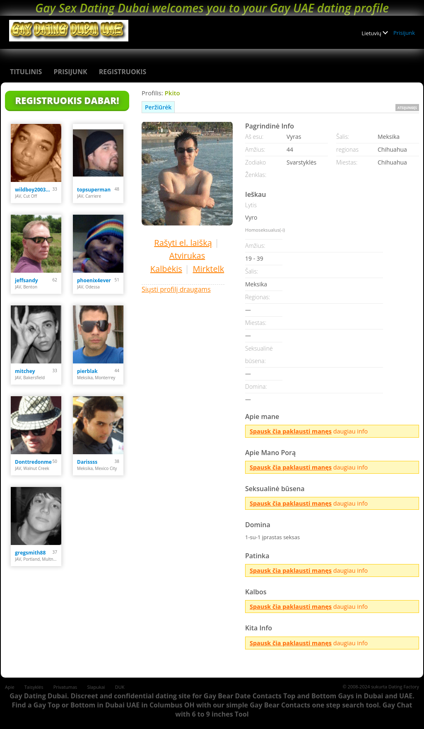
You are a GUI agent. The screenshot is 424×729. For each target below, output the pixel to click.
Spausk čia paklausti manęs (291, 431)
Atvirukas (187, 255)
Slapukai (96, 687)
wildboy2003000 (34, 189)
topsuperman (94, 189)
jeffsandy (26, 280)
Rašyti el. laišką (183, 242)
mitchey (25, 371)
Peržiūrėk (158, 107)
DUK (120, 687)
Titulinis (26, 71)
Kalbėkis (166, 268)
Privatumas (65, 687)
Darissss (87, 461)
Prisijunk (404, 32)
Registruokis (123, 71)
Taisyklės (33, 687)
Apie (9, 687)
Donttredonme (33, 461)
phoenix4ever (94, 280)
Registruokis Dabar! (67, 100)
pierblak (87, 371)
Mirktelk (208, 268)
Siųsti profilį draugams (176, 289)
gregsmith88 (30, 552)
